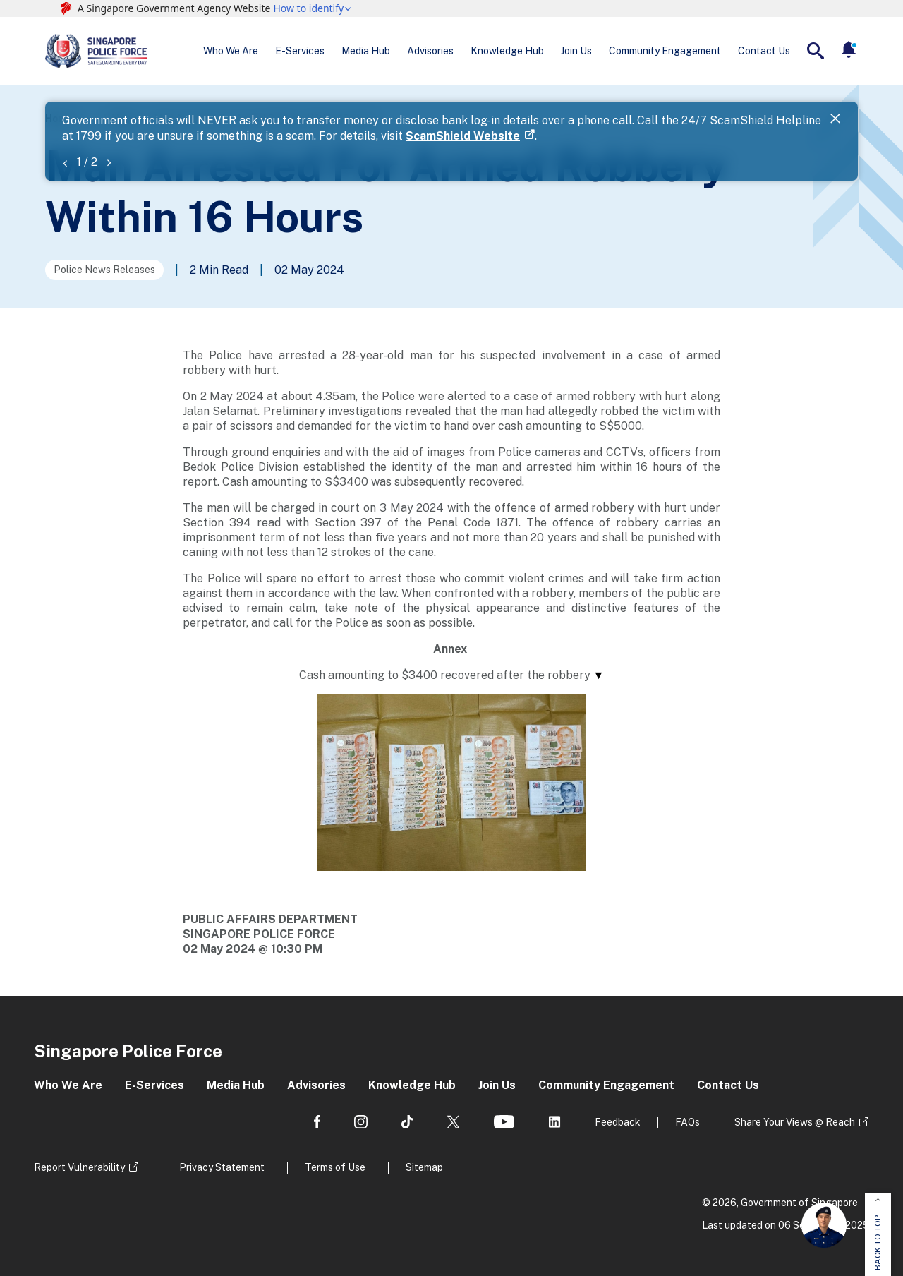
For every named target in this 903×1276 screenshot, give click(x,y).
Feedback (618, 1122)
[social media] (317, 1121)
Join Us (576, 50)
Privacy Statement (222, 1167)
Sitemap (424, 1167)
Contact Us (764, 50)
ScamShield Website (463, 136)
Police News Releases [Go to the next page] (104, 269)
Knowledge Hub (507, 50)
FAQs (687, 1122)
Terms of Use (335, 1167)
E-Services (300, 50)
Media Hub (365, 50)
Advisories (430, 50)
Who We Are (230, 50)
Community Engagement (665, 50)
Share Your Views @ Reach (794, 1122)
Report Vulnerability (79, 1167)
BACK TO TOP (878, 1234)
